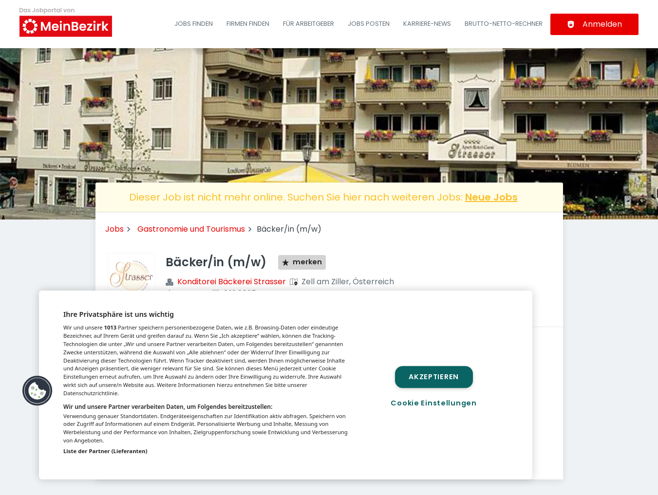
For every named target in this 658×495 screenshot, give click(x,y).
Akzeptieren (434, 377)
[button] (37, 390)
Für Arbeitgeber (308, 23)
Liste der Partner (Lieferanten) (105, 451)
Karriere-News (427, 23)
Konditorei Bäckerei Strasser (231, 281)
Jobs (114, 229)
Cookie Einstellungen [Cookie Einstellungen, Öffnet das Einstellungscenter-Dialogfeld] (433, 403)
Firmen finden (247, 23)
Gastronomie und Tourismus (191, 229)
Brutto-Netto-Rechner (504, 23)
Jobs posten (369, 23)
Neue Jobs (491, 197)
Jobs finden (193, 23)
